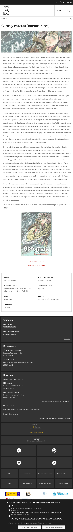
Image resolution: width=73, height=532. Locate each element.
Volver (5, 18)
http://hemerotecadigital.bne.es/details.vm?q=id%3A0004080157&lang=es (36, 261)
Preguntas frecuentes (45, 474)
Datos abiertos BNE (63, 474)
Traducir (69, 2)
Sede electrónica (27, 484)
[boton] (63, 2)
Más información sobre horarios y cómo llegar (56, 401)
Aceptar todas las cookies (54, 527)
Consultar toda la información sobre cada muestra (55, 418)
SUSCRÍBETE (36, 439)
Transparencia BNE (45, 484)
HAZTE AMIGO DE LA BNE (36, 432)
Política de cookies (17, 506)
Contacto (56, 2)
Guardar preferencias (29, 527)
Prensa (10, 484)
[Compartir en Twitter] (54, 462)
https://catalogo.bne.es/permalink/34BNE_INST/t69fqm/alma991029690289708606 (36, 265)
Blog (9, 474)
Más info (48, 523)
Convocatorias (27, 474)
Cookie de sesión (16, 516)
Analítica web (15, 510)
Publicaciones (63, 484)
